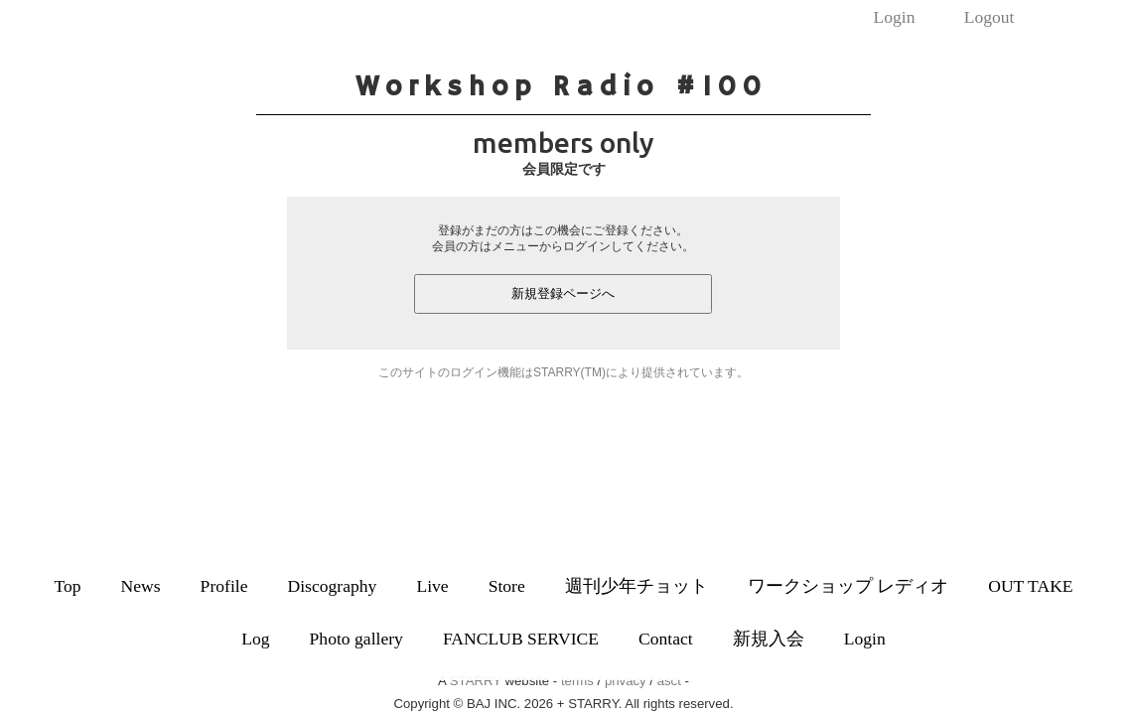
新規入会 (768, 638)
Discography (331, 586)
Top (67, 586)
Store (507, 586)
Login (894, 17)
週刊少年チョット (636, 586)
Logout (989, 17)
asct (669, 680)
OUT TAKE (1030, 586)
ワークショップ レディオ (848, 586)
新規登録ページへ (563, 293)
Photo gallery (356, 638)
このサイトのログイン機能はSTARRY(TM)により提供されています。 (563, 372)
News (141, 586)
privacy (625, 680)
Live (432, 586)
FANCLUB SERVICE (521, 638)
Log (255, 638)
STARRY (475, 680)
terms (577, 680)
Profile (224, 586)
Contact (665, 638)
